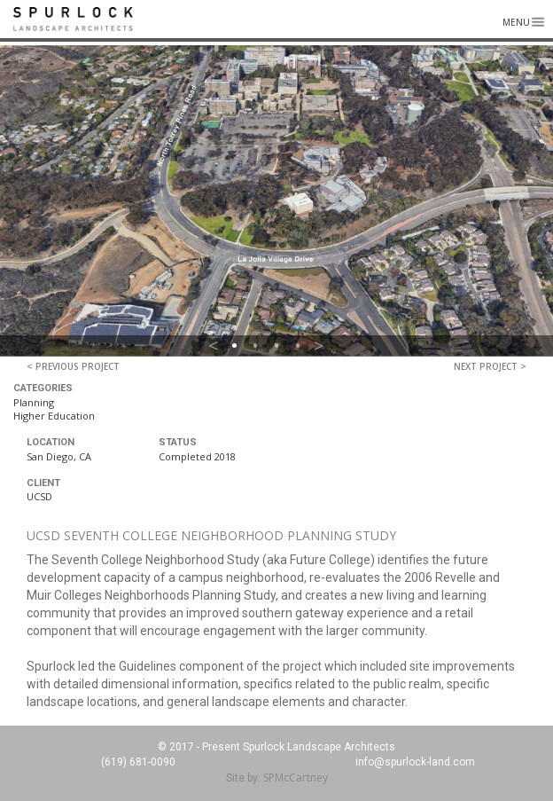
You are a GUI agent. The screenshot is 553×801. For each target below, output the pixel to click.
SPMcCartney (295, 777)
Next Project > (490, 366)
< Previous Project (73, 366)
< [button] (213, 346)
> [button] (319, 346)
